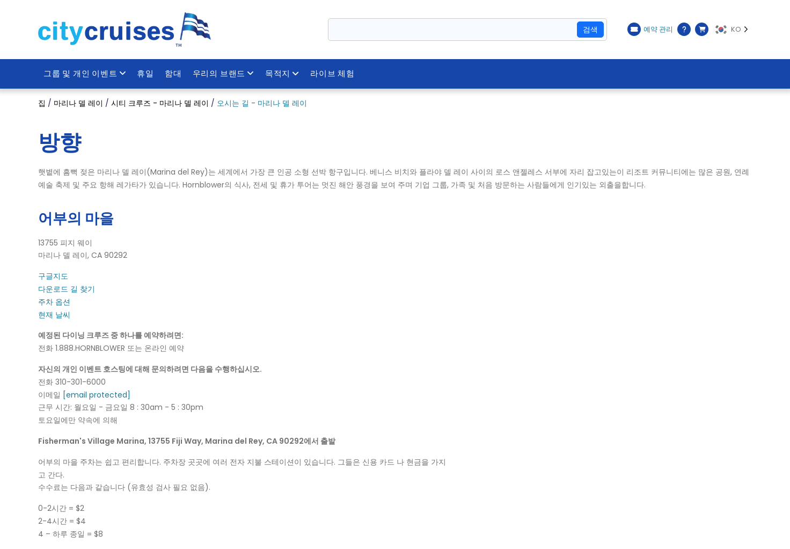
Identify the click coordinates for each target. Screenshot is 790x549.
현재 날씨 (54, 314)
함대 (173, 73)
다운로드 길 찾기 (66, 289)
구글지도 (53, 276)
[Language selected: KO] (733, 29)
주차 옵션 (54, 302)
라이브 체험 (332, 73)
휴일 (146, 73)
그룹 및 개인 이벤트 (85, 73)
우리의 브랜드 (223, 73)
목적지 (282, 73)
